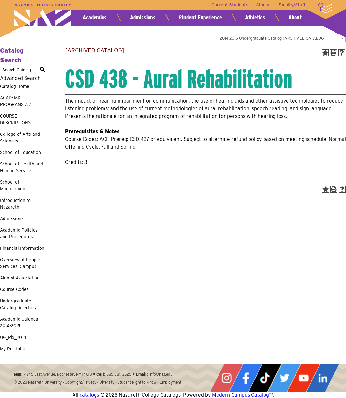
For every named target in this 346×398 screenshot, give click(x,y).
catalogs (89, 395)
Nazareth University (42, 15)
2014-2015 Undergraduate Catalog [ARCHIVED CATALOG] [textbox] (273, 38)
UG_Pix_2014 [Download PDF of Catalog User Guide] (13, 337)
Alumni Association (20, 277)
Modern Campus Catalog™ (242, 395)
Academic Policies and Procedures (19, 233)
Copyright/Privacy (80, 382)
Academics (95, 17)
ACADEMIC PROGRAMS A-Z (16, 101)
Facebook (245, 378)
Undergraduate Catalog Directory (18, 304)
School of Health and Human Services (21, 167)
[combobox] (282, 38)
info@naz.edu (161, 374)
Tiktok (265, 378)
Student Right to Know (137, 382)
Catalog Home (14, 86)
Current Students (229, 4)
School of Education (20, 152)
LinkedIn (322, 378)
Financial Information (22, 248)
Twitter (284, 378)
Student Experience (200, 17)
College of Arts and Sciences (20, 137)
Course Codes (14, 289)
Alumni (263, 4)
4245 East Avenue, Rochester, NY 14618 (58, 374)
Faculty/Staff (291, 4)
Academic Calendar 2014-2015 (20, 322)
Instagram (226, 378)
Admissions (143, 17)
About (295, 17)
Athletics (255, 17)
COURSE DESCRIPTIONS (15, 119)
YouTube (303, 378)
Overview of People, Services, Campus (20, 263)
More (325, 8)
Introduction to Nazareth (15, 204)
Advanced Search (20, 78)
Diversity (106, 382)
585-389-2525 (118, 374)
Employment (170, 382)
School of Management (13, 185)
